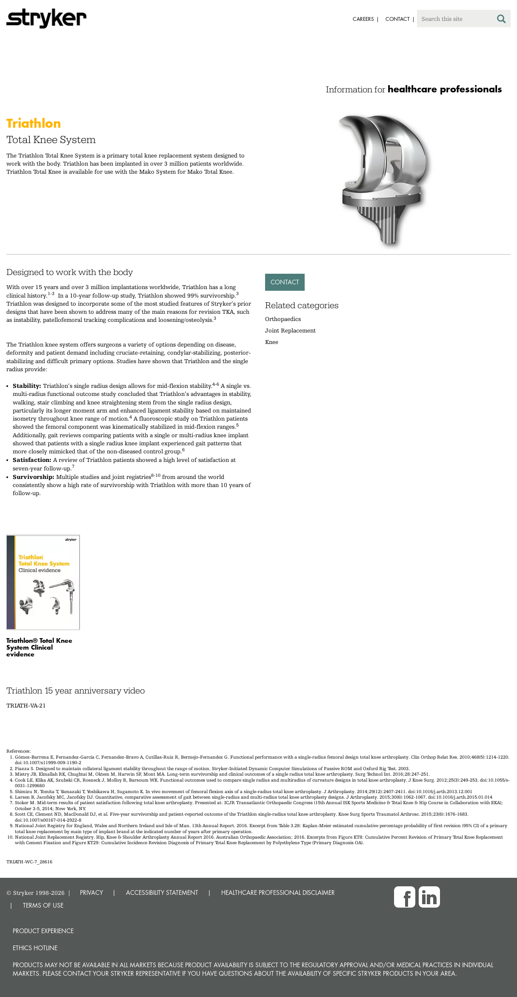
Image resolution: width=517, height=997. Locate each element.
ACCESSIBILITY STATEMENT (162, 892)
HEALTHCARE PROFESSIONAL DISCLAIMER (278, 892)
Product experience (43, 931)
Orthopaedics (283, 318)
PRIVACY (91, 892)
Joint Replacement (290, 330)
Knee (271, 341)
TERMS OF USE (43, 905)
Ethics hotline (35, 948)
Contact (285, 282)
